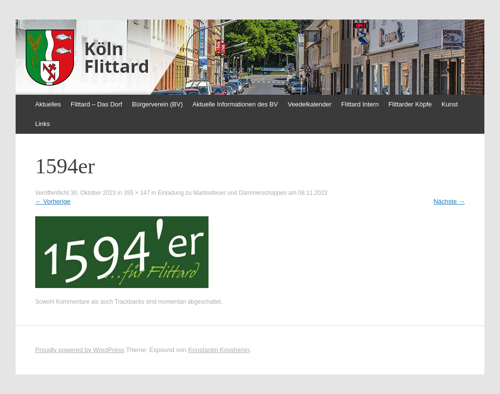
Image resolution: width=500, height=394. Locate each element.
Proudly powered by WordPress (80, 349)
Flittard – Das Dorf (96, 104)
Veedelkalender (310, 104)
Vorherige (52, 201)
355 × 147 (137, 192)
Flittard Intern (360, 104)
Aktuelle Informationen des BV (235, 104)
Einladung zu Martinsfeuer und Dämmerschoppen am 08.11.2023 (243, 192)
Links (42, 123)
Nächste (449, 201)
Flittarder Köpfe (410, 104)
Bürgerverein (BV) (157, 104)
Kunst (449, 104)
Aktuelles (48, 104)
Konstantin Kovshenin (219, 349)
